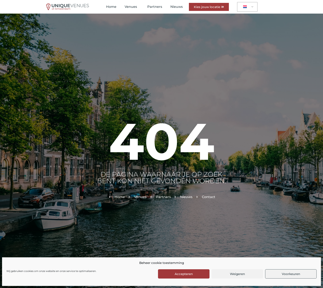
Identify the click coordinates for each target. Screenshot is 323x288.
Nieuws (176, 7)
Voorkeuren (291, 274)
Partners (154, 7)
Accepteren (184, 274)
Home (111, 7)
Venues (132, 7)
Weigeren (237, 274)
